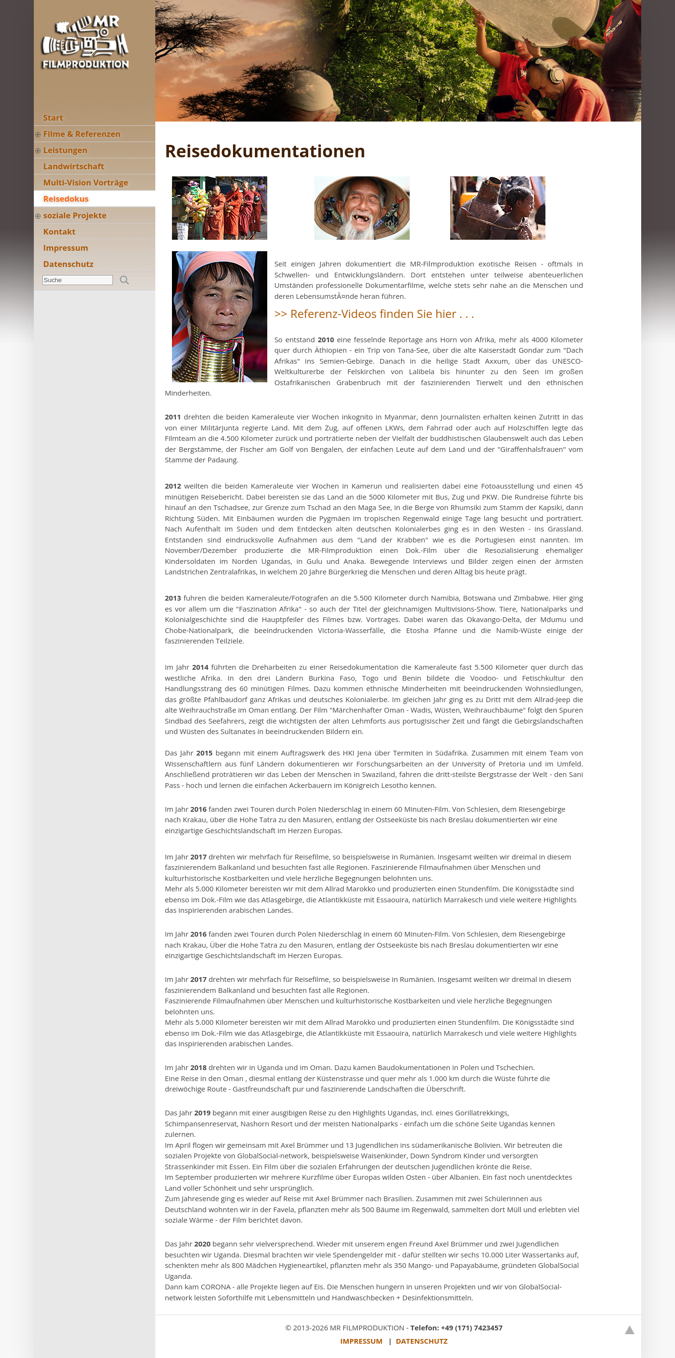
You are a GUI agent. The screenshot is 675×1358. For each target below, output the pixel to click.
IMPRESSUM (361, 1341)
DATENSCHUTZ (422, 1341)
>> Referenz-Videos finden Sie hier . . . (374, 313)
